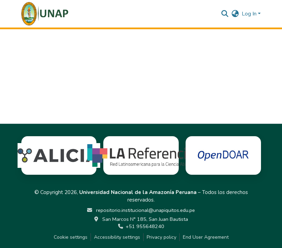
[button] (45, 13)
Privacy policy (161, 237)
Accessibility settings (117, 237)
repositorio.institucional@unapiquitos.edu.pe (145, 210)
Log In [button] (250, 14)
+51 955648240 (145, 226)
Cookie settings (70, 237)
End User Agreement (206, 237)
